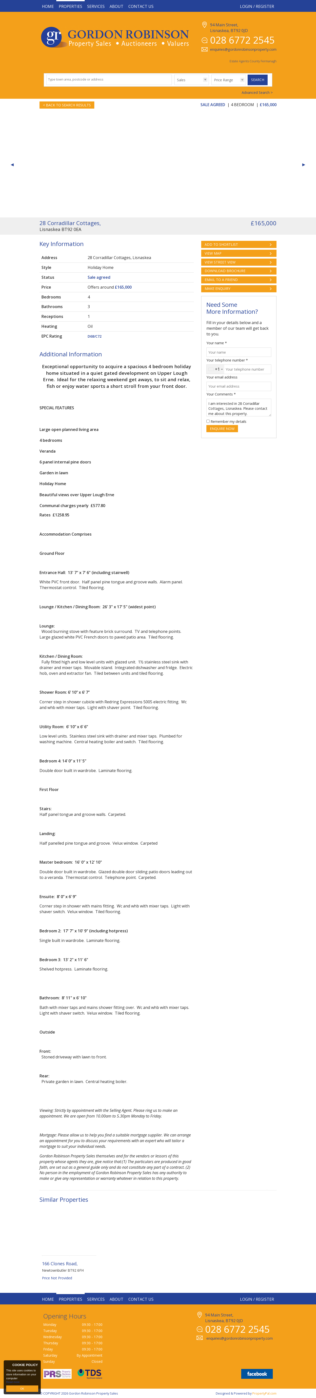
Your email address (221, 377)
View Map (213, 253)
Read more (13, 1382)
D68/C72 (94, 336)
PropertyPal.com (264, 1393)
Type (174, 84)
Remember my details (228, 421)
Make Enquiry (217, 288)
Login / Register (257, 6)
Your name (216, 343)
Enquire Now (222, 428)
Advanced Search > (257, 92)
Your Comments (221, 394)
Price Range (223, 80)
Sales (181, 80)
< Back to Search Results (67, 105)
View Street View (220, 262)
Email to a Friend (221, 279)
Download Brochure (225, 270)
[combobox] (215, 369)
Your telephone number (227, 360)
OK (22, 1388)
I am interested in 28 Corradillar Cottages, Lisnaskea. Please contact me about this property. (238, 407)
